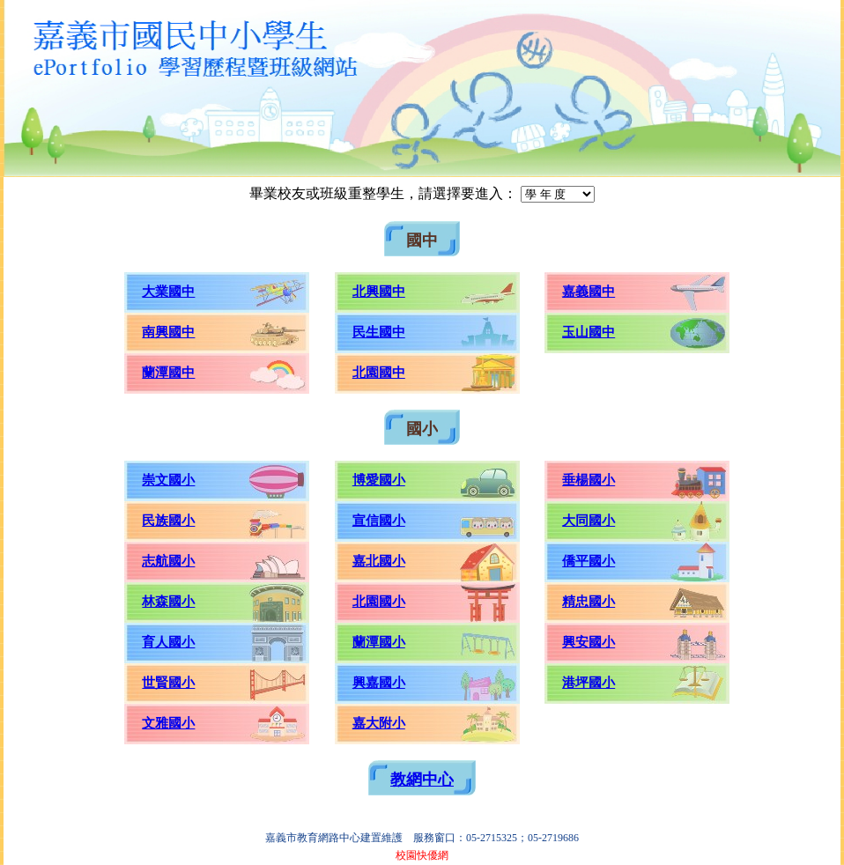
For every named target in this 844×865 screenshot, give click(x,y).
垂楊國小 (588, 480)
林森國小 (168, 602)
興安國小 (588, 642)
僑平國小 (588, 561)
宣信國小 (378, 521)
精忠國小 (588, 602)
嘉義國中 (588, 292)
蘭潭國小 (378, 642)
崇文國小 (168, 480)
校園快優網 (422, 855)
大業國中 (168, 292)
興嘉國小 (378, 683)
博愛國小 (378, 480)
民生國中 (378, 332)
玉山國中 (588, 332)
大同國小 (588, 521)
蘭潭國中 (168, 373)
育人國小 (168, 642)
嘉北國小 (378, 561)
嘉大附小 (378, 723)
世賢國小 (168, 683)
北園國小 (378, 602)
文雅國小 (168, 723)
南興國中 (168, 332)
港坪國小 (588, 683)
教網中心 (422, 779)
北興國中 (378, 292)
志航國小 (168, 561)
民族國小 (168, 521)
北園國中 (378, 373)
